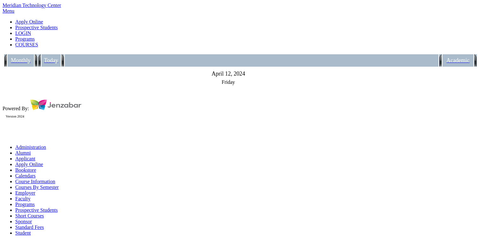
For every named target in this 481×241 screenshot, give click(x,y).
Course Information (35, 181)
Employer (25, 193)
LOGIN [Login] (23, 33)
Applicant (25, 158)
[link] (246, 22)
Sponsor (23, 221)
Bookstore (25, 170)
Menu (8, 11)
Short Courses (29, 215)
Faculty (22, 198)
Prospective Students (36, 210)
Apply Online (29, 164)
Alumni (23, 153)
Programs (25, 204)
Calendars (25, 175)
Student (23, 233)
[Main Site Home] (240, 5)
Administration (30, 147)
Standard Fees (29, 227)
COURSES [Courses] (26, 44)
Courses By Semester (37, 187)
